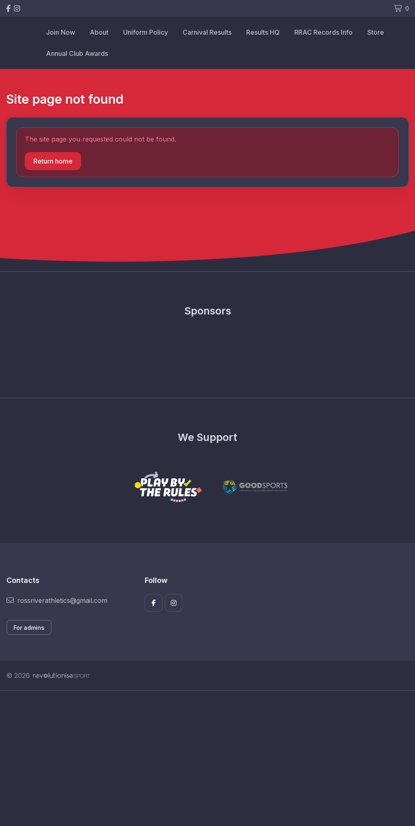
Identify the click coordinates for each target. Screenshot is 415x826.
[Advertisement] (207, 767)
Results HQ (263, 32)
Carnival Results (207, 32)
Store (375, 32)
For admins (28, 627)
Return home (53, 161)
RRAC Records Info (323, 32)
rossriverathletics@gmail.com (57, 600)
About (99, 32)
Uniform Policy (145, 32)
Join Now (60, 32)
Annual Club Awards (77, 53)
